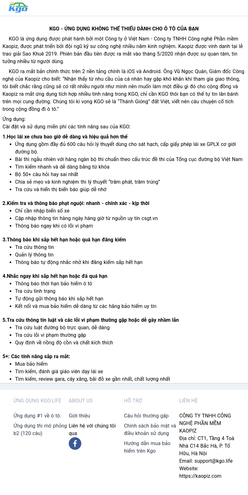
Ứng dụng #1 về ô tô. (37, 416)
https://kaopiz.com (200, 476)
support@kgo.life (213, 461)
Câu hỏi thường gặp (146, 416)
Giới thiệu (79, 416)
